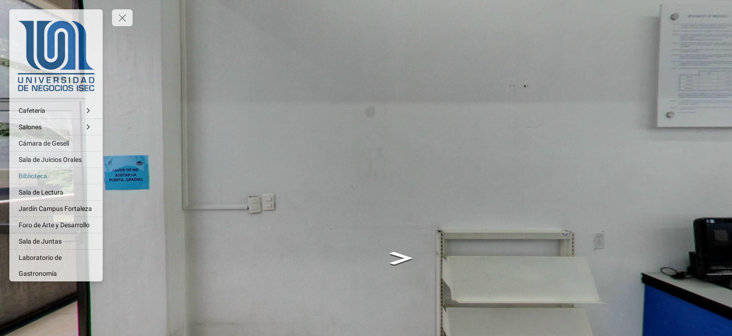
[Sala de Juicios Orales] (56, 160)
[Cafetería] (56, 111)
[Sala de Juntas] (56, 241)
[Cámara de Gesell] (56, 143)
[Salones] (56, 127)
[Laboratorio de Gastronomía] (56, 265)
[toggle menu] (122, 17)
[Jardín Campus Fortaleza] (56, 209)
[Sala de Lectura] (56, 192)
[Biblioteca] (56, 176)
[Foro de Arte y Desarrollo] (56, 225)
